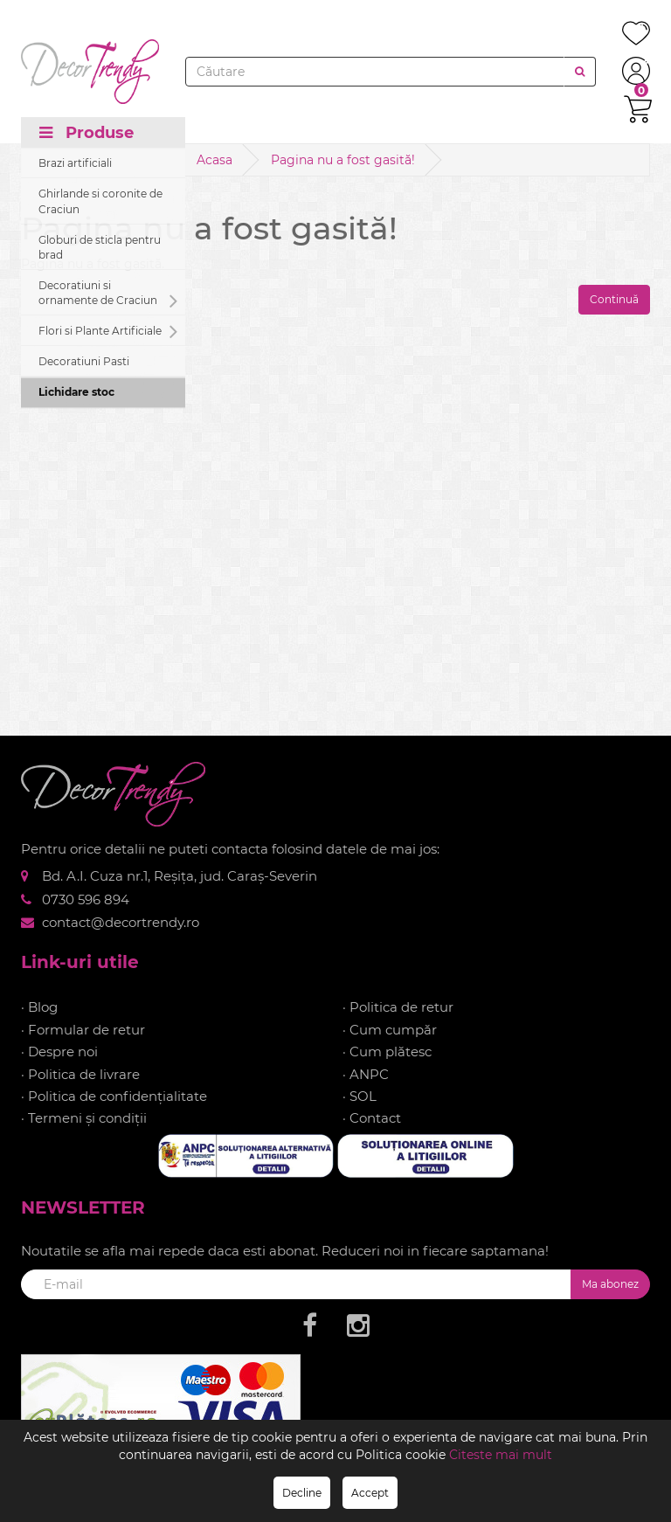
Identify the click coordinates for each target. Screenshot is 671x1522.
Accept (370, 1492)
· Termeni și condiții (84, 1118)
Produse (86, 132)
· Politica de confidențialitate (114, 1096)
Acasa (214, 160)
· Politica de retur (397, 1007)
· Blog (39, 1007)
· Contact (371, 1118)
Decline (302, 1492)
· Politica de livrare (80, 1074)
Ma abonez (610, 1283)
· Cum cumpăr (389, 1029)
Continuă (614, 299)
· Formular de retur (83, 1029)
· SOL (359, 1096)
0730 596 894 (85, 899)
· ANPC (365, 1074)
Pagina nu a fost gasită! (343, 160)
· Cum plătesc (387, 1051)
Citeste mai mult (500, 1455)
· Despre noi (59, 1051)
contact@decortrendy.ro (120, 922)
